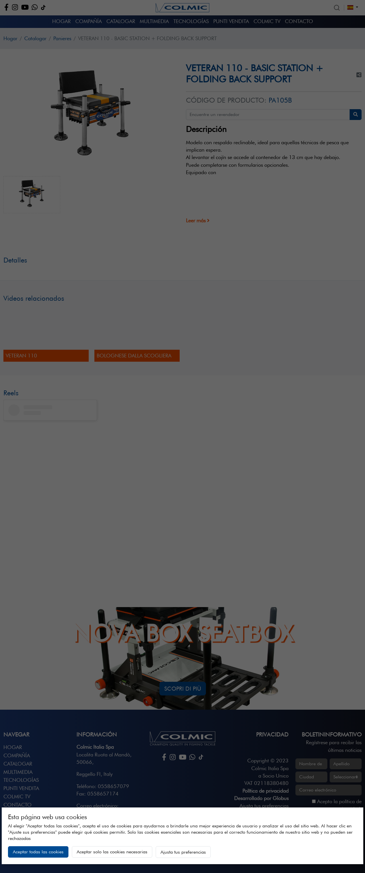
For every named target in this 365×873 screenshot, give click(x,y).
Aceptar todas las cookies (38, 851)
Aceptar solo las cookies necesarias (112, 851)
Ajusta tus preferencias (183, 852)
